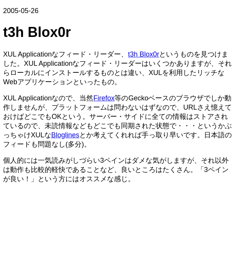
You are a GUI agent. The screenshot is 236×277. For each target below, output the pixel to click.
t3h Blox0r (143, 54)
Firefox (103, 98)
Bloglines (65, 135)
